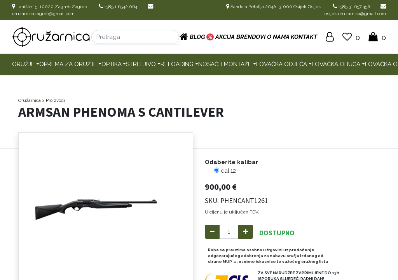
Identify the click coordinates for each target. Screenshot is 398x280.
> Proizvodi (53, 100)
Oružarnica (29, 100)
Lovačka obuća (336, 64)
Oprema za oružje (68, 64)
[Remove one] (212, 232)
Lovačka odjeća (281, 64)
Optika (111, 64)
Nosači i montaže (224, 64)
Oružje (23, 64)
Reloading (177, 64)
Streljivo (141, 64)
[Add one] (245, 232)
